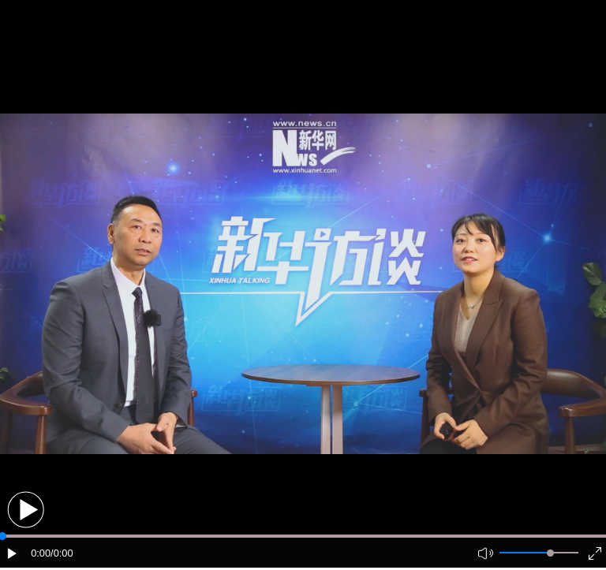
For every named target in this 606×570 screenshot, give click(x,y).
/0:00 (61, 553)
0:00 (40, 553)
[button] (26, 510)
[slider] (550, 553)
